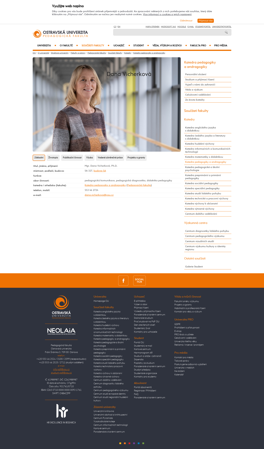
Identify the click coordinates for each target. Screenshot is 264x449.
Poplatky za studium (144, 363)
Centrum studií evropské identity (110, 394)
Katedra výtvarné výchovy (199, 209)
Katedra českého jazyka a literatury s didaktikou (205, 137)
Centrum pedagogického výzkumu (204, 236)
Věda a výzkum (194, 89)
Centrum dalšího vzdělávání (201, 214)
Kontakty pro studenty (145, 377)
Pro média (220, 45)
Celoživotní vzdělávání (198, 95)
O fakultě (69, 45)
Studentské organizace (145, 373)
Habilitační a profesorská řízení (189, 308)
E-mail (191, 27)
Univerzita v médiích (184, 368)
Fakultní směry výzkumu (186, 301)
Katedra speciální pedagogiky (202, 188)
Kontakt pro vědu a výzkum (188, 312)
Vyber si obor (140, 304)
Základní (38, 158)
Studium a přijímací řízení (199, 79)
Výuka (89, 158)
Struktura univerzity (60, 53)
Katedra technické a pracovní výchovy (206, 198)
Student (141, 45)
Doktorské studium (143, 318)
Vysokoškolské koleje (104, 421)
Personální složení (195, 74)
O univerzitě (43, 53)
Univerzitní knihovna (104, 411)
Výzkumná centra (195, 223)
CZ (115, 27)
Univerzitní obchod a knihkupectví (110, 415)
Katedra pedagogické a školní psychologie (202, 169)
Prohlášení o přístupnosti (187, 328)
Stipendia (138, 359)
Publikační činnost (72, 158)
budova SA (100, 170)
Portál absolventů (143, 387)
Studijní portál (203, 27)
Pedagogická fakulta (97, 53)
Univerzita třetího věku (185, 341)
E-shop (178, 331)
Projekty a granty (136, 158)
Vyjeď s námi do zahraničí (200, 84)
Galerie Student (194, 266)
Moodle (181, 27)
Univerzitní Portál (221, 27)
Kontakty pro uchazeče (145, 332)
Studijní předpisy (142, 370)
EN (119, 27)
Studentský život (142, 328)
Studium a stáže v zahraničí (147, 356)
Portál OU (139, 342)
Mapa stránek (152, 27)
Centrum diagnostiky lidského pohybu (207, 231)
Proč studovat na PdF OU (146, 321)
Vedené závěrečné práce (110, 158)
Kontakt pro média (183, 357)
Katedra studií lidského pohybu (203, 193)
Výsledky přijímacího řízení (147, 311)
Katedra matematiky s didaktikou (204, 157)
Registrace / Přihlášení (145, 391)
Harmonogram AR (143, 353)
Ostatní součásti (195, 258)
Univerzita (46, 45)
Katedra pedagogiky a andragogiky (149, 53)
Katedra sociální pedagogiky (201, 183)
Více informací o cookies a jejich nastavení (167, 14)
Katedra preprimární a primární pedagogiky (203, 177)
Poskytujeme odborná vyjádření (190, 364)
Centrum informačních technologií (111, 425)
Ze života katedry (195, 100)
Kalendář (179, 375)
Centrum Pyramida (103, 418)
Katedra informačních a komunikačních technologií (207, 150)
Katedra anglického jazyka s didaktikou (200, 129)
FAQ (136, 394)
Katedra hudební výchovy (199, 144)
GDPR (177, 324)
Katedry (127, 53)
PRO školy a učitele (183, 334)
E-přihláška (139, 301)
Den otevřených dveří (144, 325)
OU (34, 53)
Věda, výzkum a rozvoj (170, 45)
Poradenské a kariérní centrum (109, 432)
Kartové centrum (102, 428)
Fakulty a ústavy (78, 53)
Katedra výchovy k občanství (201, 203)
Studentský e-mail (143, 346)
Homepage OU (101, 301)
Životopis (53, 158)
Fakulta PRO (200, 45)
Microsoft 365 (168, 27)
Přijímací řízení (141, 308)
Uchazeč (121, 45)
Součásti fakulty (95, 45)
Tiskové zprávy (181, 361)
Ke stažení (179, 371)
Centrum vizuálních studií (199, 241)
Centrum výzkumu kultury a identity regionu (205, 248)
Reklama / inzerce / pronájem (189, 345)
